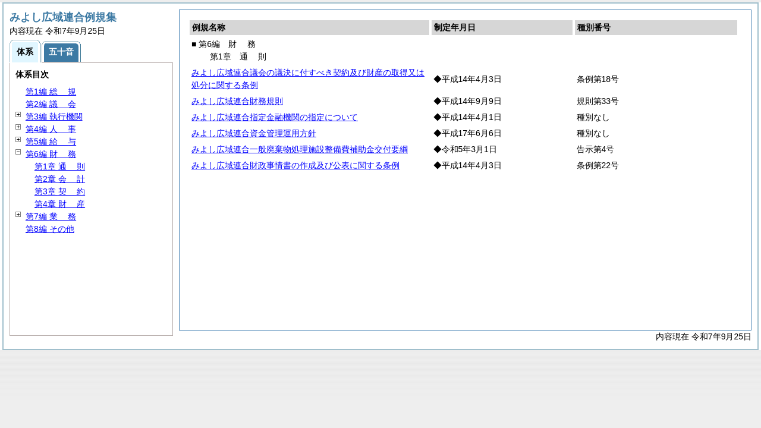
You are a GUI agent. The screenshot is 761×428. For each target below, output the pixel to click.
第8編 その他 (50, 229)
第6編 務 (51, 154)
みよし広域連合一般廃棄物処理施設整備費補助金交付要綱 (299, 149)
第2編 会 (51, 104)
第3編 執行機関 (54, 116)
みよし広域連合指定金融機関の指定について (274, 117)
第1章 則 (59, 166)
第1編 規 (51, 91)
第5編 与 (51, 141)
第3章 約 (59, 191)
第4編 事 (51, 129)
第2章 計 (59, 179)
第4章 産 (59, 204)
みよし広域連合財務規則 (237, 101)
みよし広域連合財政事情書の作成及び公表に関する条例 (295, 165)
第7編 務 (51, 216)
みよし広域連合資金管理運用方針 (253, 133)
